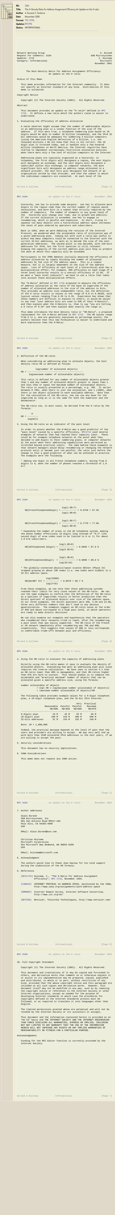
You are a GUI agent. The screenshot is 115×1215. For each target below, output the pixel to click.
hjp (3, 5)
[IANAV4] (26, 974)
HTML (32, 20)
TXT (26, 20)
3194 (27, 5)
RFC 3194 (10, 15)
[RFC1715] (27, 965)
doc (5, 8)
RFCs (8, 11)
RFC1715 (28, 23)
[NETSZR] (26, 991)
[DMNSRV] (26, 982)
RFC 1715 (58, 309)
